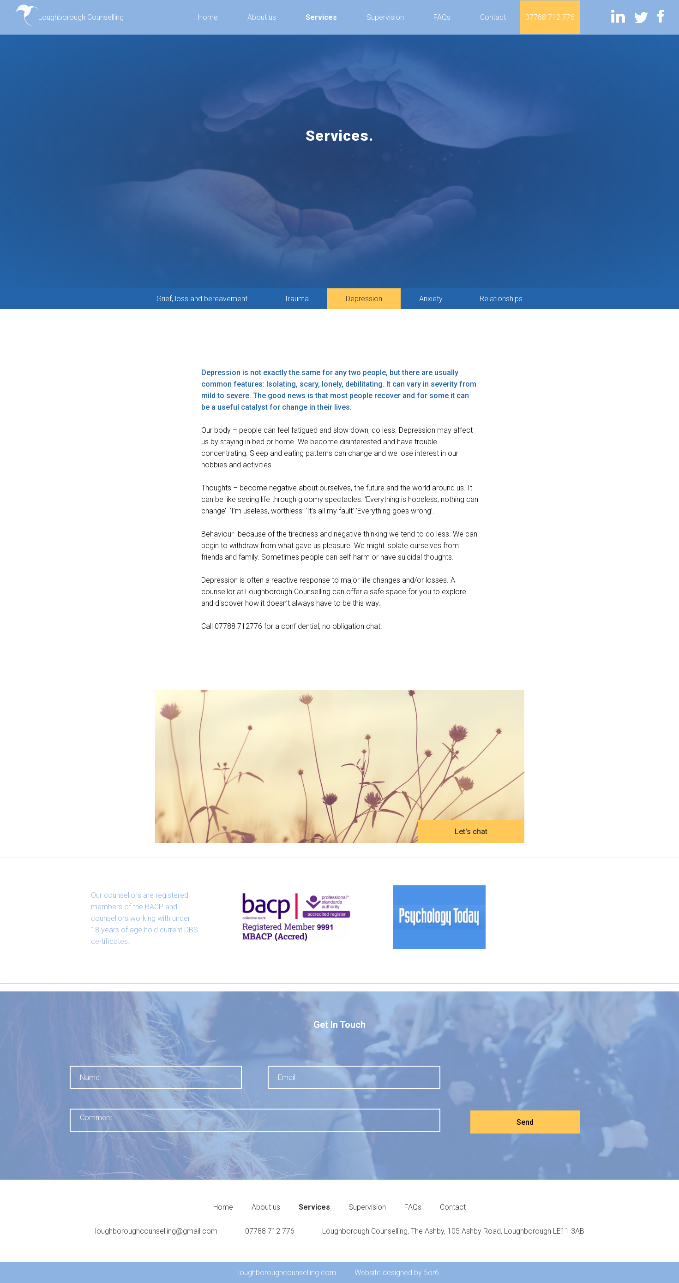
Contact (493, 17)
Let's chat (471, 831)
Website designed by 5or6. (398, 1272)
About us (261, 17)
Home (208, 17)
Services (321, 17)
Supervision (385, 17)
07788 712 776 (550, 17)
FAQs (442, 17)
